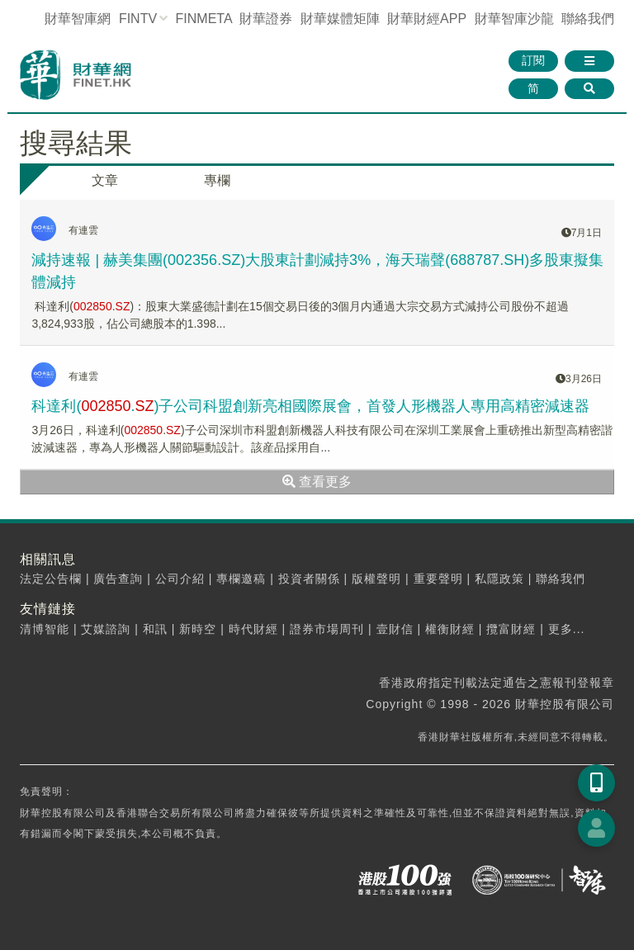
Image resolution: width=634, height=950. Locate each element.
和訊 (155, 629)
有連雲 (83, 230)
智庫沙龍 (514, 19)
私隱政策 (499, 578)
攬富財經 (511, 629)
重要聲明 (438, 578)
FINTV (138, 19)
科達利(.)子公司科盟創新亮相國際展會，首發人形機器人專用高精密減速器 (310, 406)
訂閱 (533, 60)
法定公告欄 (51, 578)
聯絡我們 (587, 19)
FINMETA (204, 19)
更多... (566, 629)
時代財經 (253, 629)
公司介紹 (180, 578)
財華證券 (265, 19)
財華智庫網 (78, 19)
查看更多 (317, 482)
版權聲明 (376, 578)
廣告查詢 (118, 578)
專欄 (217, 180)
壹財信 (395, 629)
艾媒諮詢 (105, 629)
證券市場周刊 (327, 629)
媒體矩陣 (340, 19)
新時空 (197, 629)
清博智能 (44, 629)
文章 (105, 180)
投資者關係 (309, 578)
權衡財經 (450, 629)
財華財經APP (426, 19)
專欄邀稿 (241, 578)
